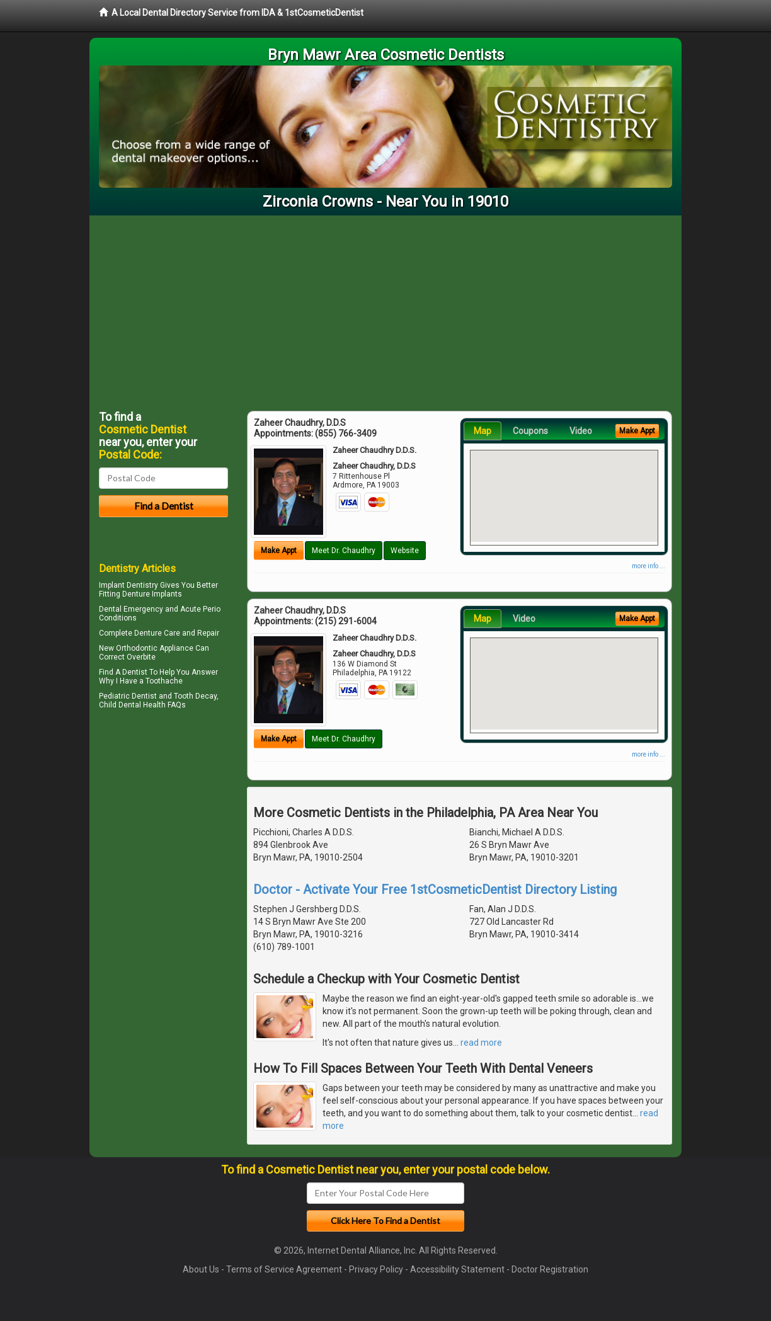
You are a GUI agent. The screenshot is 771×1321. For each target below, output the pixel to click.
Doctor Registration (549, 1269)
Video (580, 431)
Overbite (141, 657)
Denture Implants (152, 594)
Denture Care (157, 633)
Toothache (164, 681)
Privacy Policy (376, 1269)
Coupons (530, 431)
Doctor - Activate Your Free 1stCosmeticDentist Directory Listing (435, 889)
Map (482, 431)
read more (481, 1043)
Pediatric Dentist (128, 696)
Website (405, 550)
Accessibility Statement (457, 1269)
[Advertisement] (385, 310)
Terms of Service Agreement (284, 1269)
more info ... (648, 566)
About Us (201, 1269)
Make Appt (279, 550)
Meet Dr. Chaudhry (343, 550)
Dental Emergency (131, 609)
